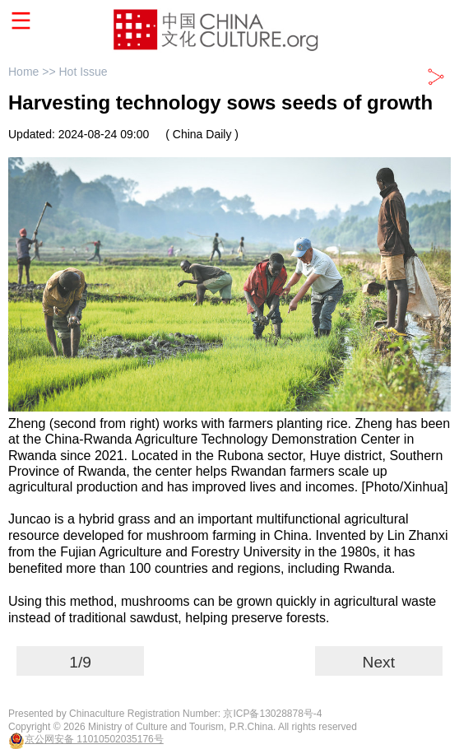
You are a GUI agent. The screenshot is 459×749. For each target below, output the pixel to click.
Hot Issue (82, 71)
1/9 (80, 662)
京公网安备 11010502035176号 (94, 739)
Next (379, 662)
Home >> (33, 71)
